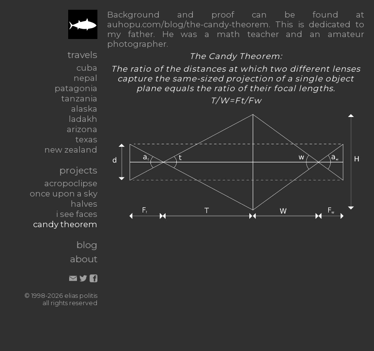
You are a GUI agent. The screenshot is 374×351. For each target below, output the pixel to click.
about (83, 259)
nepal (85, 78)
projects (78, 170)
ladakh (83, 119)
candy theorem (65, 224)
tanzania (79, 98)
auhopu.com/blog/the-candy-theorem (188, 24)
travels (82, 54)
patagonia (76, 88)
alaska (84, 109)
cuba (86, 68)
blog (86, 245)
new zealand (70, 150)
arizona (82, 129)
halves (84, 204)
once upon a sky (63, 193)
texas (86, 139)
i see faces (76, 214)
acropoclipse (70, 183)
